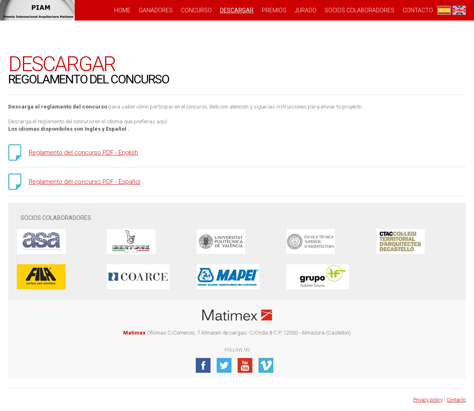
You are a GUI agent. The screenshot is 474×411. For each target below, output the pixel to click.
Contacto (418, 10)
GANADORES (156, 10)
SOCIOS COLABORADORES (359, 10)
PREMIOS (274, 10)
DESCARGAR (237, 10)
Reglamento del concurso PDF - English (83, 152)
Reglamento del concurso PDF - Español (84, 181)
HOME (122, 10)
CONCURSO (196, 10)
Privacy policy (428, 400)
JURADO (305, 10)
